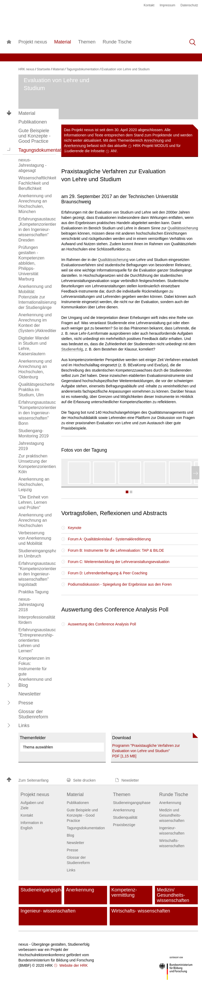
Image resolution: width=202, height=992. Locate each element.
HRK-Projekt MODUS (150, 146)
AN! (114, 151)
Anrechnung (154, 140)
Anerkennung (75, 146)
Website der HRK (73, 965)
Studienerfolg (72, 349)
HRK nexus (26, 69)
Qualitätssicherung (183, 228)
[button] (9, 150)
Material (26, 113)
